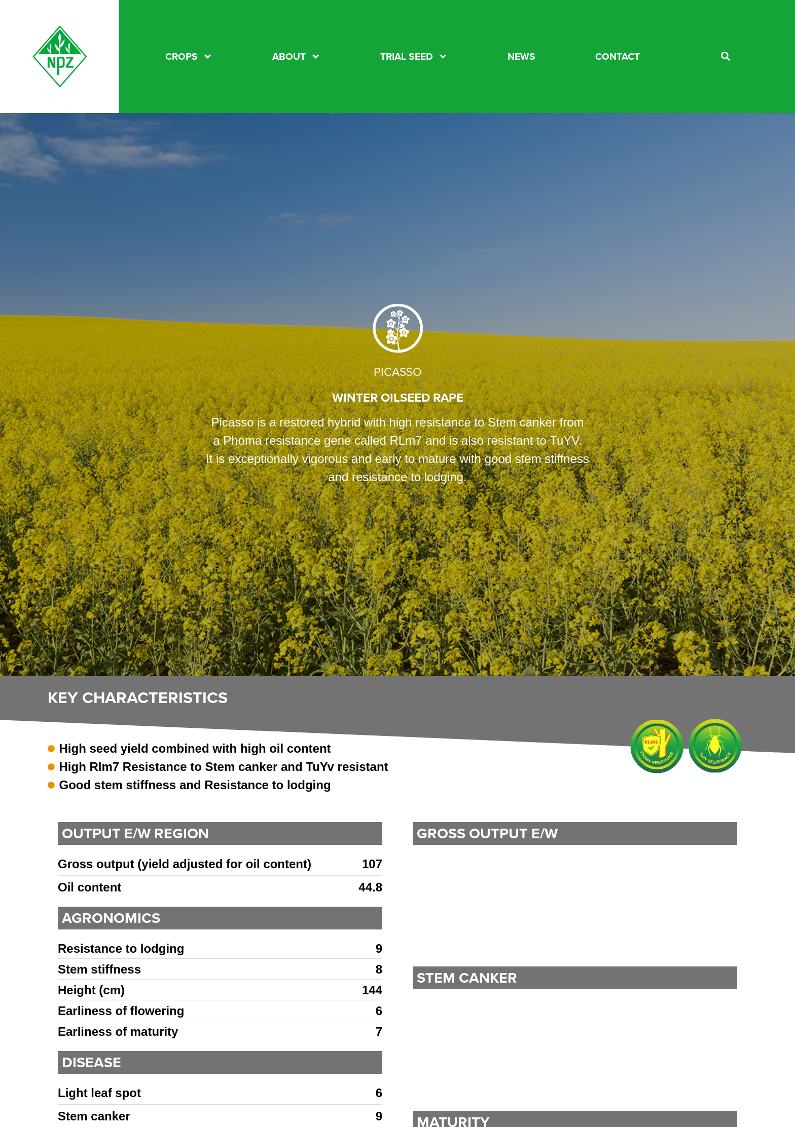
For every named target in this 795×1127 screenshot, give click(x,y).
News (521, 56)
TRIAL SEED (414, 56)
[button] (725, 56)
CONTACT (617, 56)
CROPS (188, 56)
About (296, 56)
